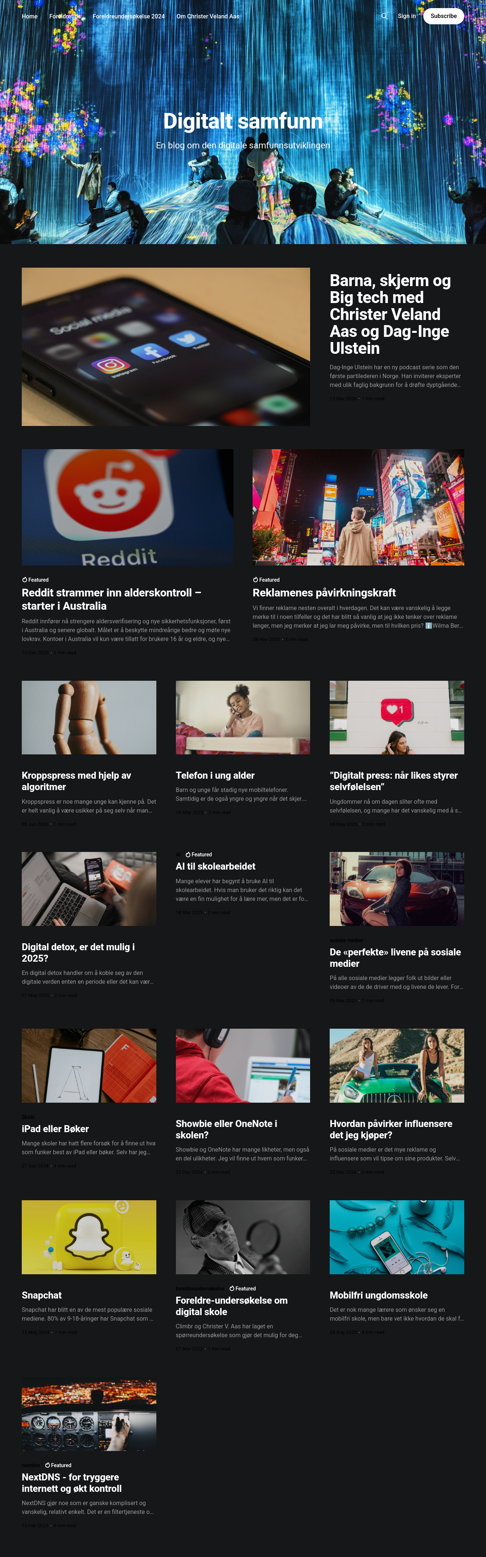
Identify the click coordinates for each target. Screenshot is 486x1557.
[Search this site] (384, 16)
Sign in (407, 16)
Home (30, 16)
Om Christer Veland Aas (208, 16)
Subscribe (444, 16)
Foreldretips (65, 16)
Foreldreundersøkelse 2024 (129, 16)
